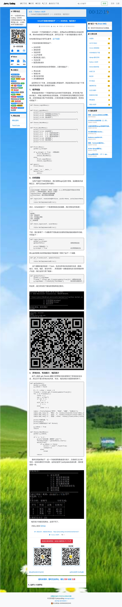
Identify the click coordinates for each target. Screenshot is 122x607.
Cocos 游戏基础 (94, 48)
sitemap (67, 598)
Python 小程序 (40, 12)
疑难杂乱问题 (93, 95)
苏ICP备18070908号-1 (61, 601)
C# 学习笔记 (93, 43)
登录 (112, 3)
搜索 (104, 3)
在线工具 (92, 71)
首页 (30, 12)
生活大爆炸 (92, 90)
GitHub (43, 526)
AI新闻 (91, 38)
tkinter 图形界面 (94, 67)
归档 (31, 3)
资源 (37, 3)
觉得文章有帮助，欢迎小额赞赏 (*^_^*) (56, 541)
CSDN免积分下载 (94, 52)
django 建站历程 (94, 57)
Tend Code (16, 126)
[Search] (88, 3)
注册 (117, 3)
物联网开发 (92, 85)
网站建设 (92, 100)
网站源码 (15, 120)
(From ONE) (102, 24)
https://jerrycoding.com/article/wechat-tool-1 (66, 532)
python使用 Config (77, 572)
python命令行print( (36, 572)
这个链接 (56, 39)
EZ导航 (23, 3)
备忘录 (91, 76)
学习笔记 (92, 81)
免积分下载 (54, 3)
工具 (44, 3)
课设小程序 (92, 104)
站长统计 (71, 598)
